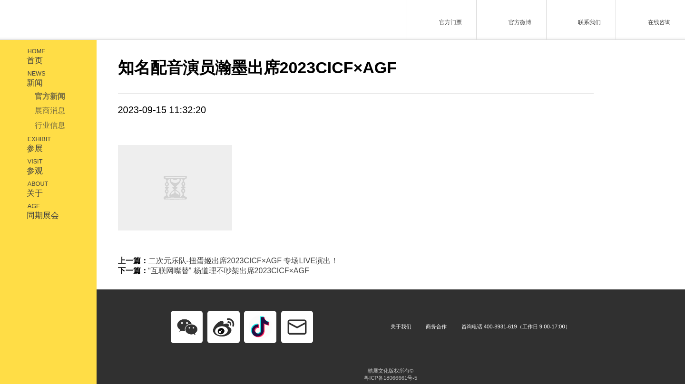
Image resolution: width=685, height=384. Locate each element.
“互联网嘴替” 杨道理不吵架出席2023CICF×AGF (228, 271)
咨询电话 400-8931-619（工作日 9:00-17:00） (515, 326)
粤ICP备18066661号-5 (390, 378)
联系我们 (578, 19)
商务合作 (436, 326)
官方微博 (508, 19)
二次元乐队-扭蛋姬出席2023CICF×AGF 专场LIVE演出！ (243, 261)
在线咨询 (647, 19)
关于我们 (401, 326)
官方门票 (439, 19)
